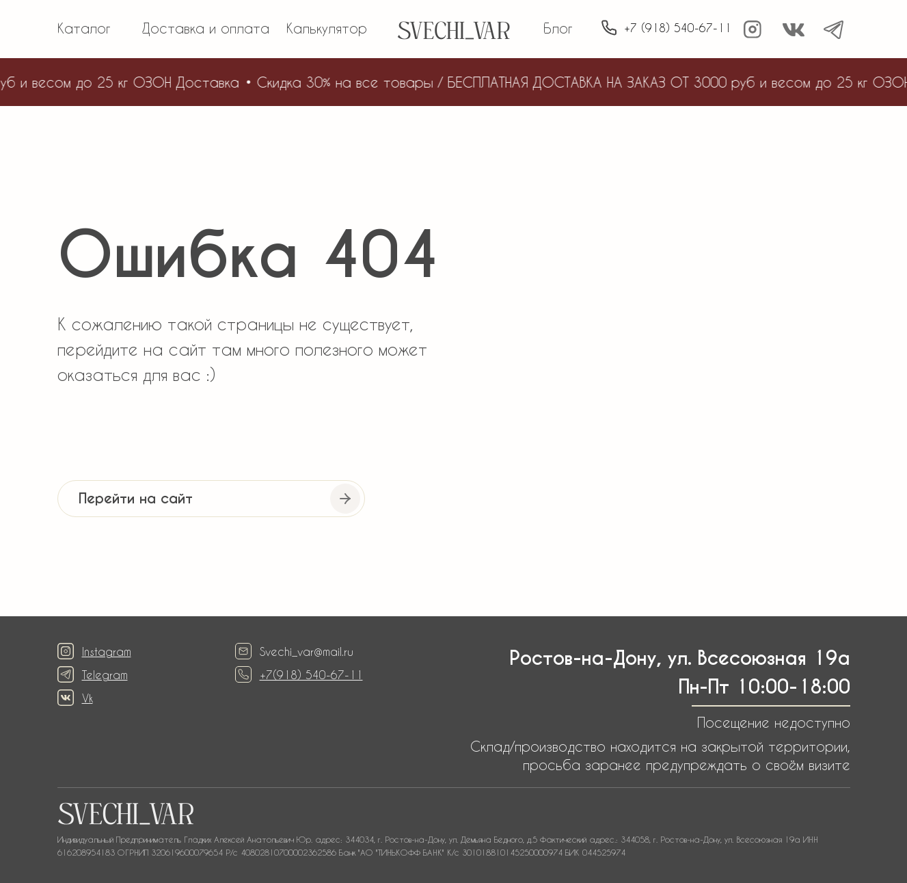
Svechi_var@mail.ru (306, 651)
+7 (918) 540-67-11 (677, 27)
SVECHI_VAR (453, 33)
